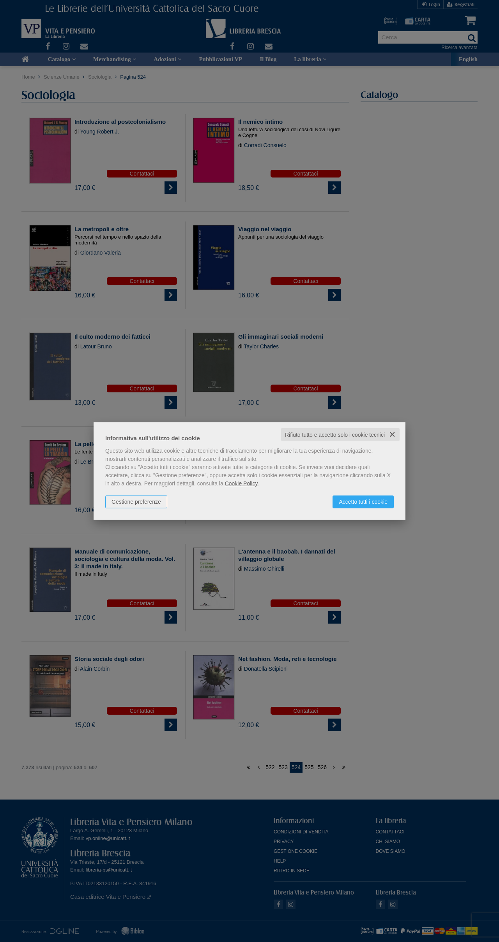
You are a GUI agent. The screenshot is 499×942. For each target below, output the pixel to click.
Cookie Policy (241, 483)
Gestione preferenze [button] (136, 501)
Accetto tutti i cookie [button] (363, 501)
